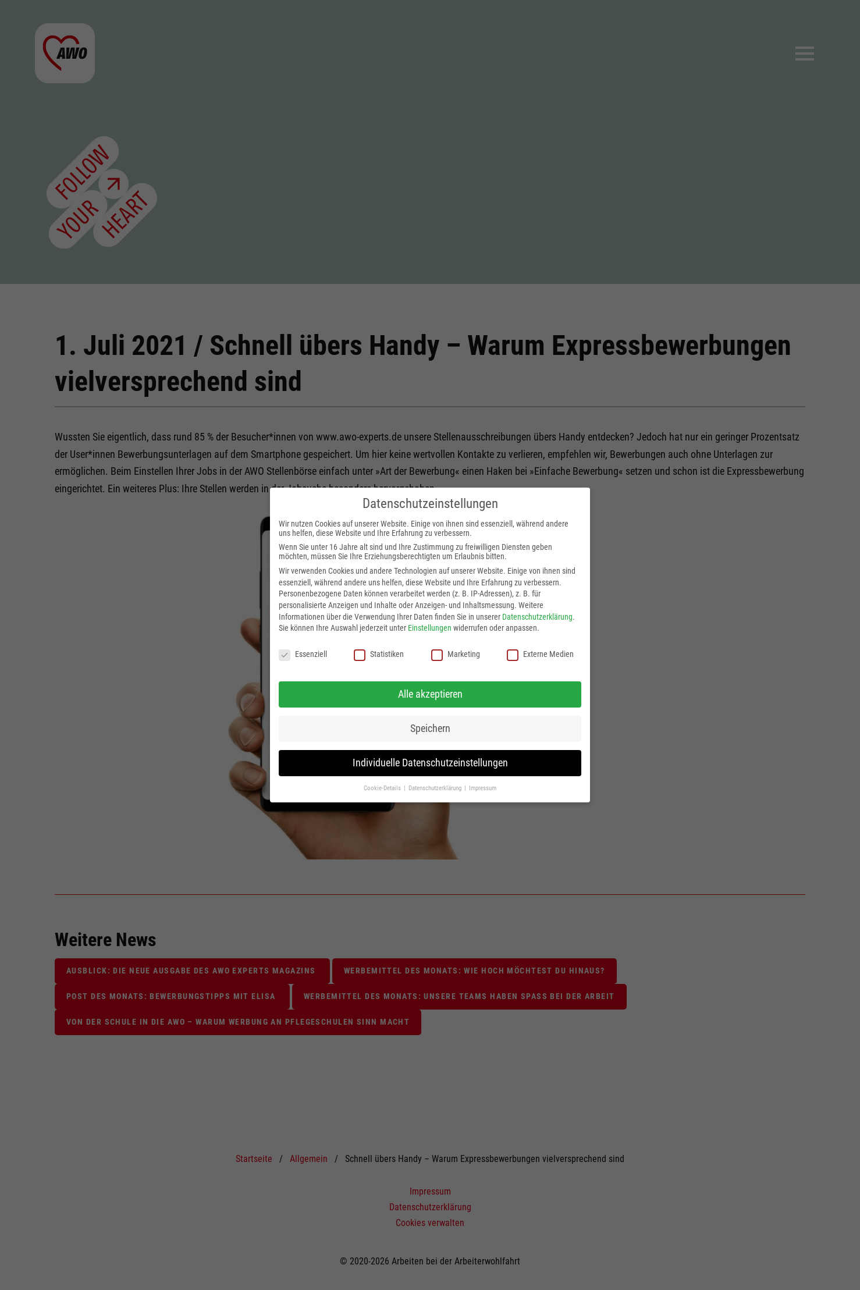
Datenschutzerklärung (537, 616)
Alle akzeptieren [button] (430, 694)
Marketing (455, 654)
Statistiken (379, 654)
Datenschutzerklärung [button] (435, 788)
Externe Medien (540, 654)
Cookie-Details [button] (383, 788)
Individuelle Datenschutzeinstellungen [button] (430, 763)
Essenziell (303, 654)
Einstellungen (430, 627)
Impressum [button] (482, 788)
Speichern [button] (430, 728)
